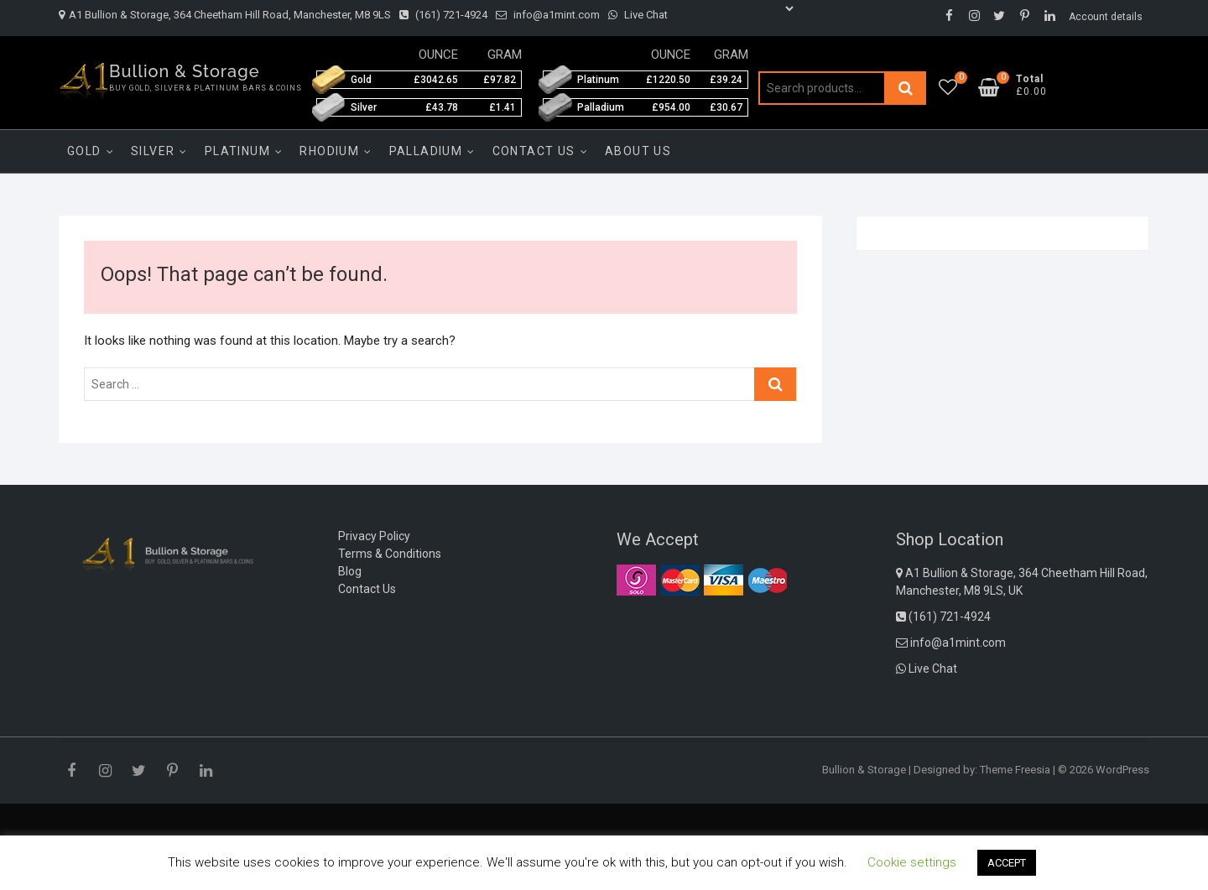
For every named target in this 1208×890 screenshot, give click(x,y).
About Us (638, 151)
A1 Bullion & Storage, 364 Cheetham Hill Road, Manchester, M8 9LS (225, 14)
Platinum (237, 151)
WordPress (1122, 769)
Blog (350, 571)
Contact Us (533, 151)
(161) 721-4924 (443, 14)
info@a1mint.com (548, 14)
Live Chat (638, 14)
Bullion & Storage (184, 71)
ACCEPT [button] (1006, 862)
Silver (152, 151)
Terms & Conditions (389, 553)
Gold (84, 151)
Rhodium (329, 151)
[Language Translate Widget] (736, 8)
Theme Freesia (1015, 769)
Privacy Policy (374, 536)
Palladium (426, 151)
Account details (1106, 17)
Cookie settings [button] (911, 862)
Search (905, 88)
